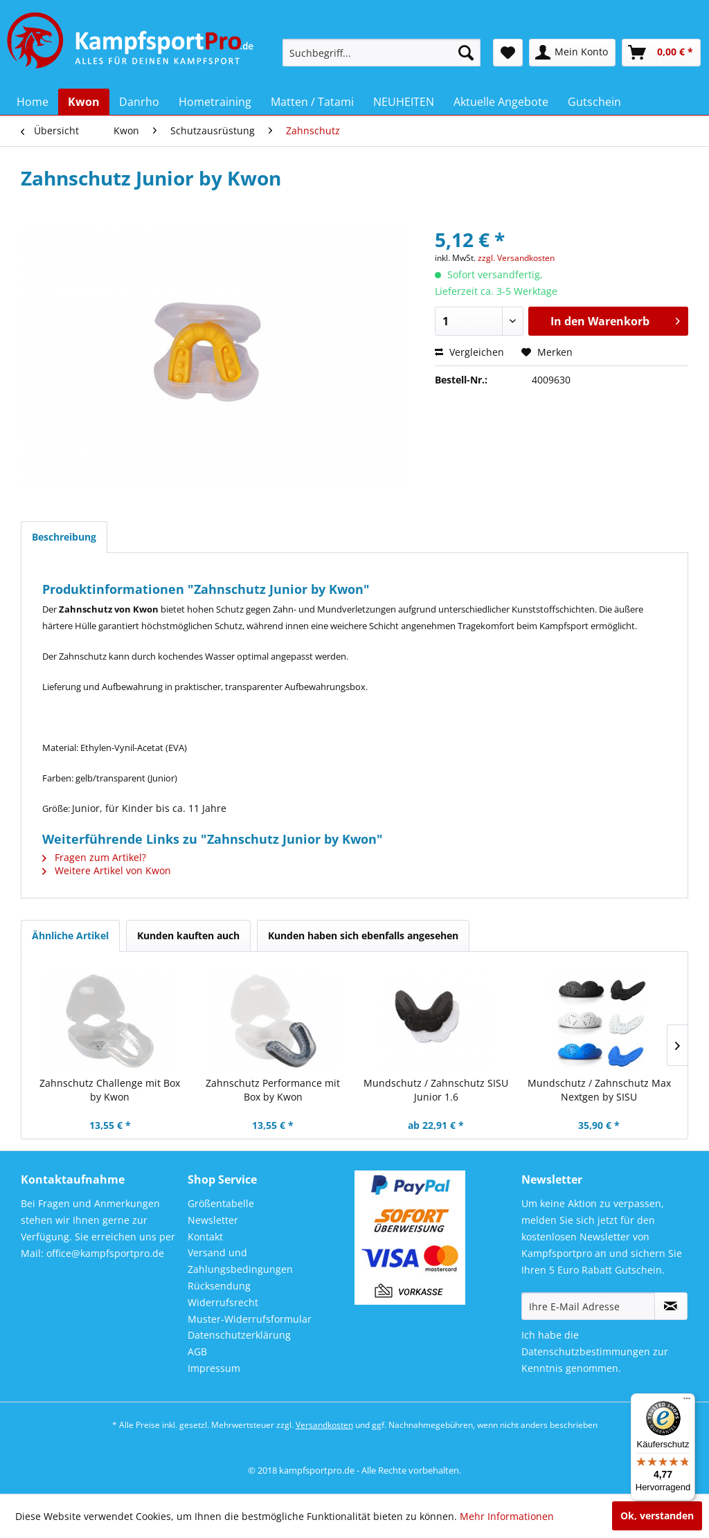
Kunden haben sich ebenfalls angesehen (363, 935)
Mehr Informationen (507, 1516)
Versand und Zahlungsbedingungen (240, 1261)
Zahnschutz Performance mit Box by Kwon (273, 1089)
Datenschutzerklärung (239, 1334)
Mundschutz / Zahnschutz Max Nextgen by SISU (599, 1089)
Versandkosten (324, 1425)
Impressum (214, 1368)
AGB (197, 1351)
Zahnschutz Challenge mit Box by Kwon (109, 1089)
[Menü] (687, 1401)
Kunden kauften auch (188, 935)
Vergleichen (469, 352)
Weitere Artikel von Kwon (106, 870)
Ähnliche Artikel (70, 935)
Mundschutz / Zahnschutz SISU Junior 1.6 (436, 1089)
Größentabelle (221, 1203)
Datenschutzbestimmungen (585, 1351)
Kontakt (205, 1236)
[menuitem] (381, 52)
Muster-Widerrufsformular (250, 1319)
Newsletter (213, 1220)
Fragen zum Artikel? (94, 857)
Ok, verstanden (657, 1515)
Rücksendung (219, 1285)
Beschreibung (64, 536)
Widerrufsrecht (223, 1302)
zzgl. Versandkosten (516, 258)
